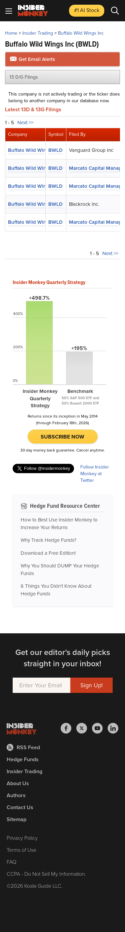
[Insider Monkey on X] (84, 728)
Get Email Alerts (32, 59)
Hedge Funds (23, 759)
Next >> (25, 122)
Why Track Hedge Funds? (48, 540)
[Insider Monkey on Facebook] (68, 728)
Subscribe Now (62, 437)
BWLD (55, 150)
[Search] (115, 11)
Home (11, 33)
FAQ (11, 862)
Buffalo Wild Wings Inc (81, 33)
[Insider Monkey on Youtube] (100, 728)
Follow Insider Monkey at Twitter (94, 474)
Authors (16, 795)
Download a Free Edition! (48, 553)
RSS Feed (23, 747)
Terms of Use (21, 850)
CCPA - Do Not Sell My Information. (46, 874)
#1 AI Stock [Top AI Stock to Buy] (86, 10)
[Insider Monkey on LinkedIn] (113, 728)
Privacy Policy (22, 838)
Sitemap (16, 819)
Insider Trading (37, 33)
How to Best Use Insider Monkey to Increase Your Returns (59, 523)
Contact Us (20, 807)
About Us (18, 783)
